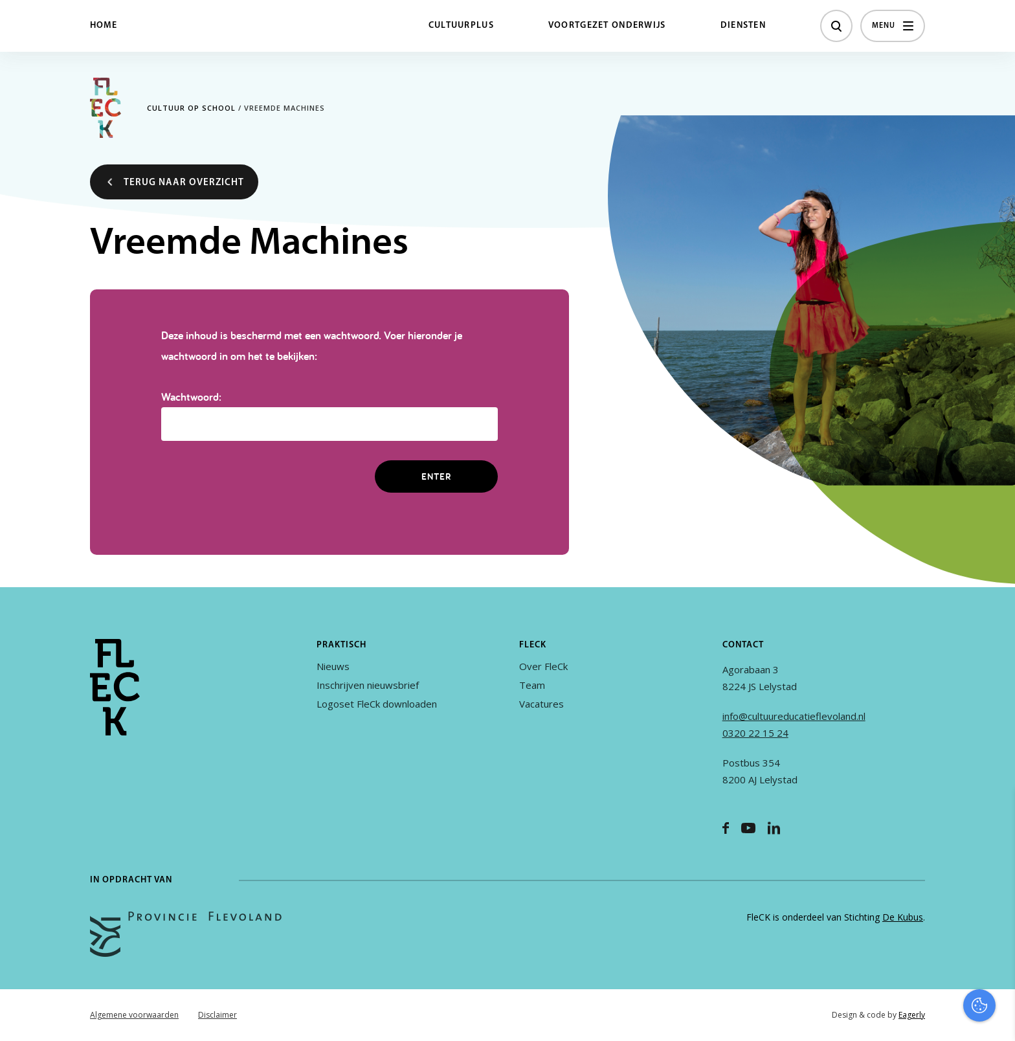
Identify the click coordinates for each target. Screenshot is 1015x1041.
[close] (995, 812)
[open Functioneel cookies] (994, 893)
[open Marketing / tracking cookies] (994, 932)
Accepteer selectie (905, 1016)
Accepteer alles (905, 979)
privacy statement (951, 849)
